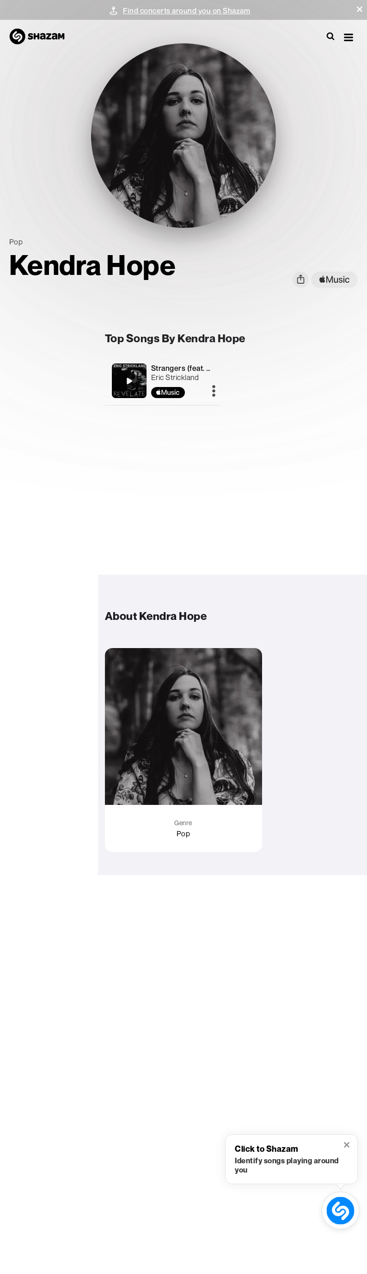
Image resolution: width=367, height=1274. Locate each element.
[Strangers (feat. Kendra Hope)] (129, 381)
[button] (359, 9)
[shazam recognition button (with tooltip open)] (340, 1210)
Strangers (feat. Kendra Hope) (202, 368)
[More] (214, 391)
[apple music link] (334, 280)
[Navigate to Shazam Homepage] (41, 37)
